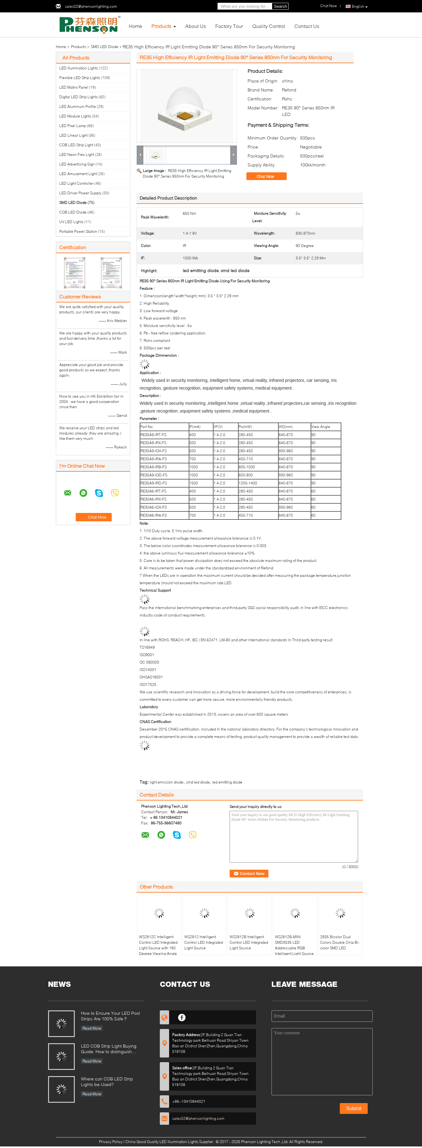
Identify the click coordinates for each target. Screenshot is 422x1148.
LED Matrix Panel (73, 87)
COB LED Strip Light (76, 145)
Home (135, 26)
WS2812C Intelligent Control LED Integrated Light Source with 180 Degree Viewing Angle (158, 945)
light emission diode (166, 782)
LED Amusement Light (78, 173)
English (360, 6)
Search (280, 6)
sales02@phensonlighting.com (91, 6)
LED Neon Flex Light (76, 154)
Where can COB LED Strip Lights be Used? (107, 1081)
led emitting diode (227, 782)
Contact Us (306, 26)
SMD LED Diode (104, 46)
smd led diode (198, 782)
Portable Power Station (78, 231)
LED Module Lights (75, 116)
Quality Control (268, 26)
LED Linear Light (73, 135)
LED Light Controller (76, 183)
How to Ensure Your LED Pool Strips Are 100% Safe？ (110, 1015)
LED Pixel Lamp (72, 125)
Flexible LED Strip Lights (79, 77)
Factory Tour (229, 26)
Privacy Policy (111, 1141)
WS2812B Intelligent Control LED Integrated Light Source (249, 942)
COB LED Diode (73, 212)
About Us (195, 26)
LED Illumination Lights (78, 68)
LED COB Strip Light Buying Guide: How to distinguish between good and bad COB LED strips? (110, 1049)
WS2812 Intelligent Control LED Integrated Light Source (203, 942)
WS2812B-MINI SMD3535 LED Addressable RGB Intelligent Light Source (294, 945)
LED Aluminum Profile (77, 106)
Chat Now (270, 176)
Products (161, 26)
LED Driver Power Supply (80, 193)
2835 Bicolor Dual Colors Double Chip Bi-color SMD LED (339, 942)
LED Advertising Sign (77, 164)
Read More (92, 1028)
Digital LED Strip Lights (78, 97)
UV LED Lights (71, 221)
